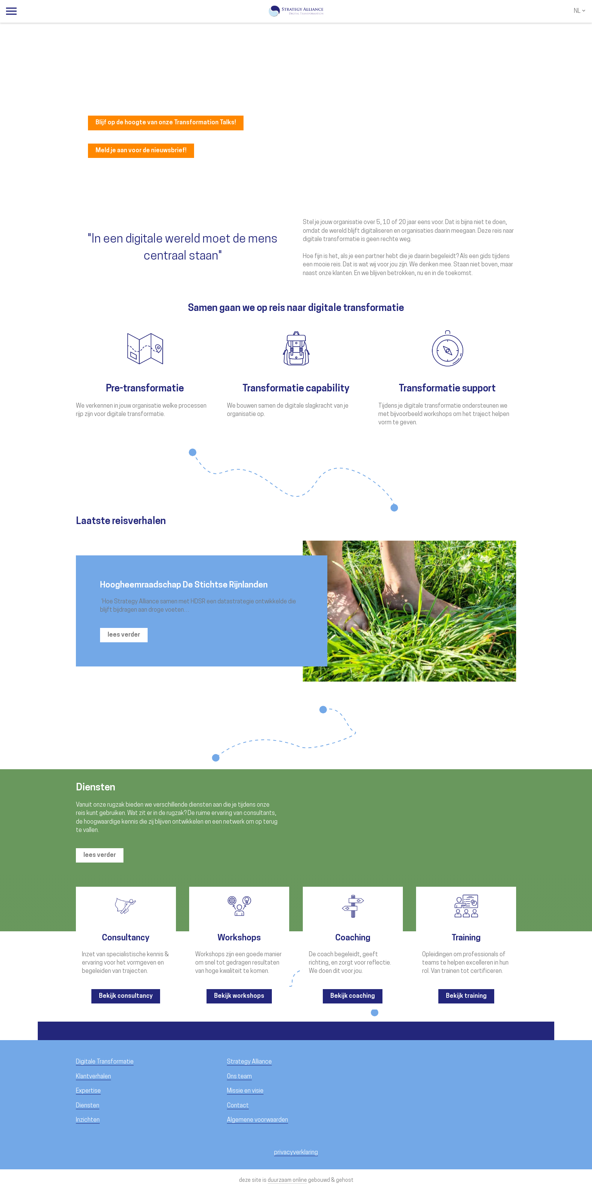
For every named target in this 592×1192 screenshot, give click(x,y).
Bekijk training (466, 996)
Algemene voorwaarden (257, 1120)
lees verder (124, 635)
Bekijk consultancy (126, 996)
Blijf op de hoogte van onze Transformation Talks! (166, 123)
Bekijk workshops (239, 996)
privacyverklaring (296, 1153)
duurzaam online (287, 1180)
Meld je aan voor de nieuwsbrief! (141, 151)
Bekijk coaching (352, 996)
